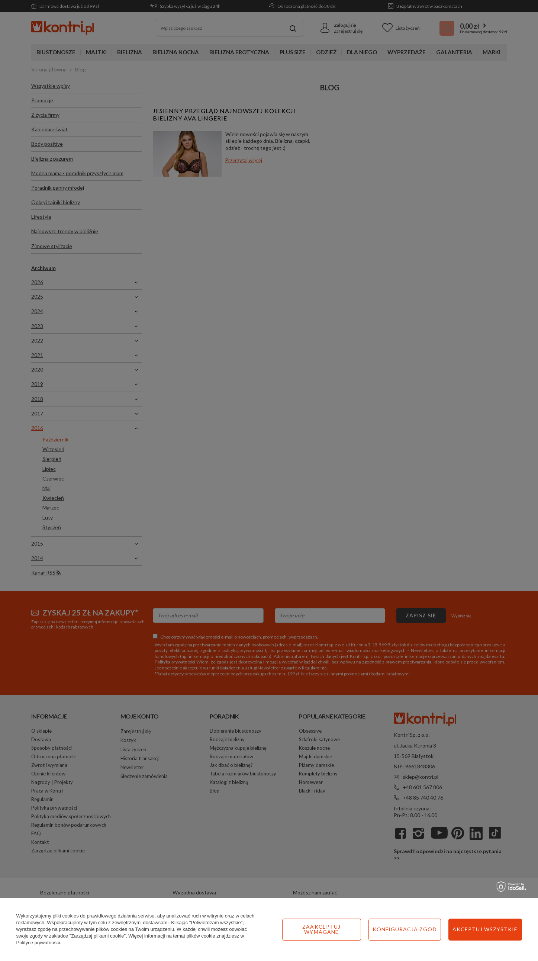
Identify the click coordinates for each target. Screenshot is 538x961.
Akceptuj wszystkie (485, 929)
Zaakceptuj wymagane (321, 929)
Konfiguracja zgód (405, 929)
